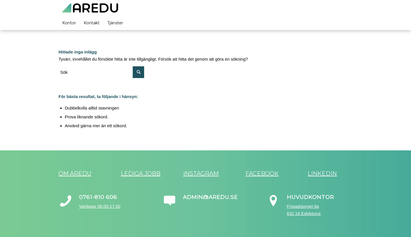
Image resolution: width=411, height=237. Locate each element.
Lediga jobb (140, 173)
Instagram (201, 173)
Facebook (262, 173)
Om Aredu (75, 173)
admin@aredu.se (210, 197)
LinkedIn (322, 173)
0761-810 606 (98, 197)
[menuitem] (69, 23)
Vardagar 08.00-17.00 (99, 206)
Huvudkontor (310, 197)
